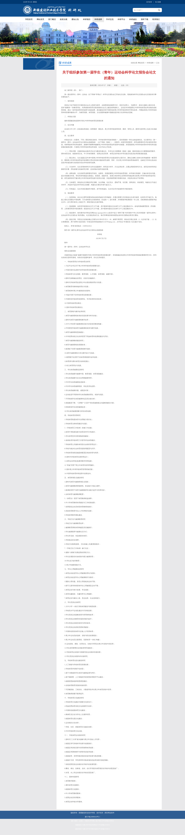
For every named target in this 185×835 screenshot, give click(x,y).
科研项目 (86, 19)
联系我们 (156, 19)
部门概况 (52, 19)
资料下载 (144, 19)
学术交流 (110, 19)
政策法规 (63, 19)
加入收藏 (158, 2)
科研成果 (98, 19)
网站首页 (40, 19)
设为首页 (149, 2)
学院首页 (29, 19)
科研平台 (121, 19)
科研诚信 (133, 19)
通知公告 (75, 19)
